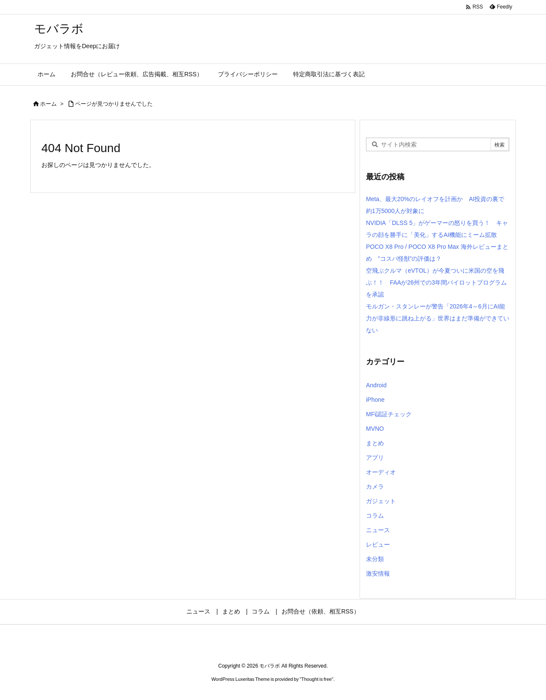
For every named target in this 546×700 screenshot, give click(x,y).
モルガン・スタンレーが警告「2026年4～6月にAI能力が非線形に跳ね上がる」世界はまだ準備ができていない (437, 318)
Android (376, 385)
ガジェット (381, 501)
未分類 (375, 559)
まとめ (375, 443)
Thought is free (316, 679)
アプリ (375, 457)
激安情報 (378, 573)
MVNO (375, 428)
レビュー (378, 544)
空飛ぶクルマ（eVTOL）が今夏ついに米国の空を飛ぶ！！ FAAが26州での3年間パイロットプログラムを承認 (436, 282)
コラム (375, 515)
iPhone (375, 399)
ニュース (378, 530)
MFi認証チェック (389, 414)
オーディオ (381, 472)
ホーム (48, 104)
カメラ (375, 486)
